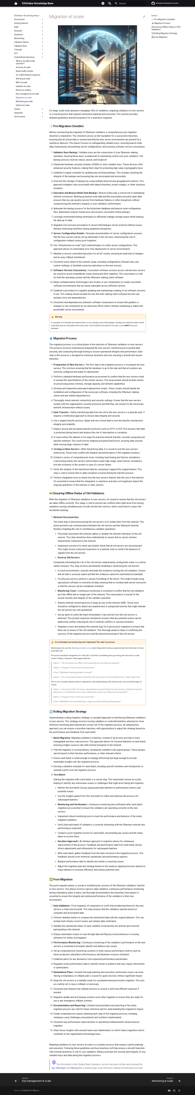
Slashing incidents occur (82, 648)
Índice (154, 15)
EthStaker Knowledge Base (26, 15)
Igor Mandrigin (59, 1068)
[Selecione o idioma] (109, 3)
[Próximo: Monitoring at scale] (165, 1080)
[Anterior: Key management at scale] (33, 1080)
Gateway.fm (76, 1068)
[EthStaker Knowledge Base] (16, 3)
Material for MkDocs (31, 1090)
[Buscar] (129, 3)
